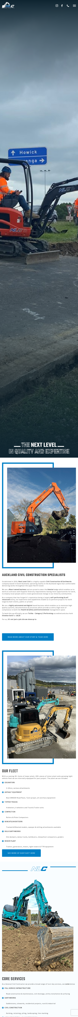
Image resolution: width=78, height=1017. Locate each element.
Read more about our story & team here (28, 637)
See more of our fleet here (21, 853)
